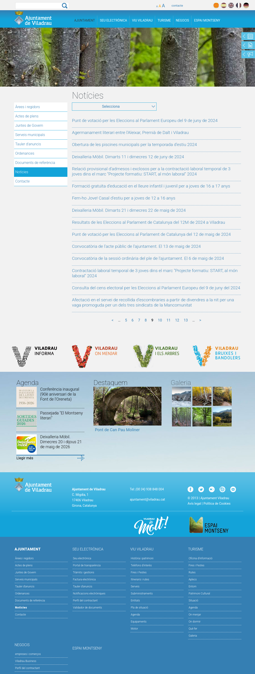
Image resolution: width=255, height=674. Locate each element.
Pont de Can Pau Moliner (117, 429)
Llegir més (24, 458)
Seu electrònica (82, 558)
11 (169, 320)
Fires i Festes (138, 572)
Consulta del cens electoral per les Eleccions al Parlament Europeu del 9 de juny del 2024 (156, 287)
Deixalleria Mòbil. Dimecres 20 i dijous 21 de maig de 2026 (61, 441)
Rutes (192, 572)
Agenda (135, 614)
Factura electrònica (84, 579)
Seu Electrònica (113, 20)
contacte (177, 5)
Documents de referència (35, 163)
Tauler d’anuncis (82, 586)
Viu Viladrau (142, 20)
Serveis (135, 586)
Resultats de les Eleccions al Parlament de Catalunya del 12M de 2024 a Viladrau (148, 222)
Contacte (22, 181)
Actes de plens (26, 116)
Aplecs (192, 579)
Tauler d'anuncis (28, 144)
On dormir (194, 621)
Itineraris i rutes (140, 579)
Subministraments (142, 593)
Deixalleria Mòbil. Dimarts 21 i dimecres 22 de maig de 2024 (129, 210)
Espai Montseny (207, 20)
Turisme (164, 20)
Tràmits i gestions (83, 572)
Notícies (21, 172)
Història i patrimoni (142, 558)
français (238, 5)
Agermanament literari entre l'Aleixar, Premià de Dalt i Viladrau (130, 132)
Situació (193, 600)
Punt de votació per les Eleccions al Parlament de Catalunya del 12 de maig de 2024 (151, 234)
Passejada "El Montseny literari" (61, 415)
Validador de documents (87, 607)
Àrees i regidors (27, 107)
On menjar (195, 614)
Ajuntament (84, 20)
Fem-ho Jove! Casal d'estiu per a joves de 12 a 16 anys (123, 198)
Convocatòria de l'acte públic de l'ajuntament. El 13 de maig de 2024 (136, 246)
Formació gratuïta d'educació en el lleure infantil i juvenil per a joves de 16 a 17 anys (151, 186)
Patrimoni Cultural (199, 593)
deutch (246, 5)
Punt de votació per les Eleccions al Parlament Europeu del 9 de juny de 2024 (145, 120)
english (231, 5)
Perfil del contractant (85, 600)
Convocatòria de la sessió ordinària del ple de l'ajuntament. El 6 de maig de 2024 (148, 258)
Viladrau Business (25, 661)
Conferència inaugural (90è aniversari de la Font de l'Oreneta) (59, 394)
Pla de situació (139, 607)
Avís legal (194, 503)
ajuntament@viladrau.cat (147, 499)
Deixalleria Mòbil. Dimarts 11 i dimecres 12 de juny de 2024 (128, 156)
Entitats (135, 600)
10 (160, 320)
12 (177, 320)
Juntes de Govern (29, 125)
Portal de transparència (87, 565)
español (223, 5)
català (216, 5)
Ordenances (24, 153)
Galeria (193, 635)
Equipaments (138, 621)
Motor (134, 628)
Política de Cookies (217, 503)
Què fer (193, 628)
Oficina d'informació (200, 558)
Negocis (182, 20)
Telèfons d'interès (141, 565)
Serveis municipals (30, 135)
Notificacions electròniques (89, 593)
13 (186, 320)
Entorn (192, 586)
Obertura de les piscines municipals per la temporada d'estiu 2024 (134, 144)
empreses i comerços (28, 654)
